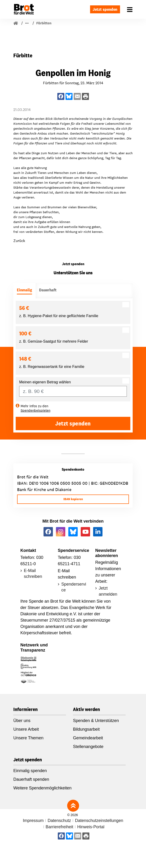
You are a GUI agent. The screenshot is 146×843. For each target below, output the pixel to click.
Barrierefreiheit (59, 827)
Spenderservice (73, 587)
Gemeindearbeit (88, 738)
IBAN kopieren (73, 499)
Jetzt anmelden (108, 591)
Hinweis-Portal (90, 827)
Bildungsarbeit (86, 729)
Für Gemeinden (36, 23)
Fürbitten (62, 23)
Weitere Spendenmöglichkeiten (42, 788)
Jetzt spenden (105, 9)
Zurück (19, 240)
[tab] (24, 290)
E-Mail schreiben (33, 573)
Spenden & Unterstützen (96, 720)
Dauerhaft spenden (31, 779)
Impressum (33, 820)
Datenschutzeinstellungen (99, 820)
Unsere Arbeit (26, 729)
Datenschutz (59, 820)
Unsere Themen (28, 738)
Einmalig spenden (30, 770)
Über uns (21, 720)
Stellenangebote (88, 746)
